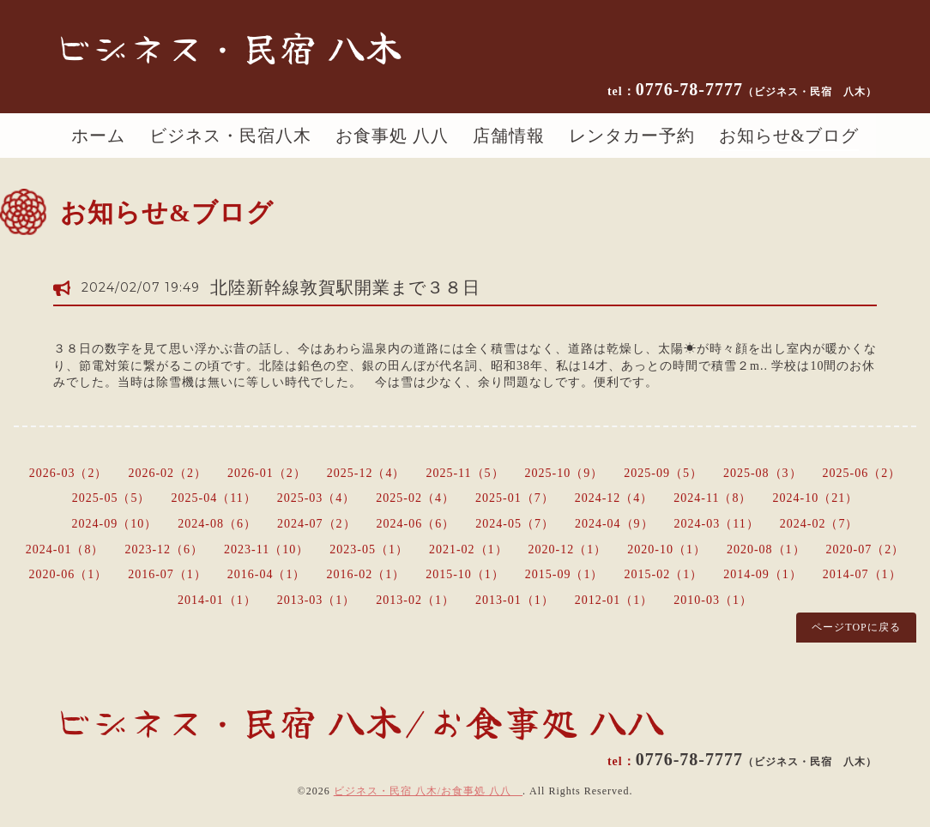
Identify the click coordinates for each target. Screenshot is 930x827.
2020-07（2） (865, 549)
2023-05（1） (368, 549)
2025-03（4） (316, 498)
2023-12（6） (163, 549)
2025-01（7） (514, 498)
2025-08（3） (762, 473)
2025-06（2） (862, 473)
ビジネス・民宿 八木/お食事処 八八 (428, 791)
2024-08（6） (217, 523)
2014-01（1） (217, 600)
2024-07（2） (316, 523)
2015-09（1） (564, 574)
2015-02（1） (664, 574)
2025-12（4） (366, 473)
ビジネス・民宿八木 (230, 135)
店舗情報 (509, 135)
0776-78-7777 (756, 89)
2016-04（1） (266, 574)
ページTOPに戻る (856, 627)
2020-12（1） (567, 549)
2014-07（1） (862, 574)
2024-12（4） (614, 498)
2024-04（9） (614, 523)
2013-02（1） (415, 600)
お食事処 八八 (392, 135)
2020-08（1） (766, 549)
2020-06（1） (67, 574)
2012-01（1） (614, 600)
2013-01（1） (514, 600)
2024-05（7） (514, 523)
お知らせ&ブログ (789, 135)
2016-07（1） (167, 574)
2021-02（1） (468, 549)
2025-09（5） (663, 473)
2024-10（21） (816, 498)
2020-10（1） (666, 549)
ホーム (98, 135)
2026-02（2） (167, 473)
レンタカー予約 (632, 135)
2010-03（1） (712, 600)
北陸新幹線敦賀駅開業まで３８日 (345, 287)
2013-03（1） (316, 600)
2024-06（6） (416, 523)
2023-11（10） (266, 549)
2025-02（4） (415, 498)
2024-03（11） (716, 523)
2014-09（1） (762, 574)
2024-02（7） (819, 523)
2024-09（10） (115, 523)
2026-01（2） (266, 473)
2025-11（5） (465, 473)
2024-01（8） (65, 549)
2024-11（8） (712, 498)
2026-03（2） (68, 473)
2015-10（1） (465, 574)
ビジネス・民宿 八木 (228, 46)
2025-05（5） (111, 498)
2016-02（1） (365, 574)
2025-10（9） (564, 473)
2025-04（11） (214, 498)
